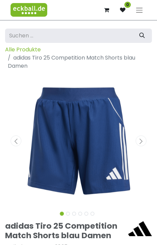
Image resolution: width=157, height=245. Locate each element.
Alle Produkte (23, 49)
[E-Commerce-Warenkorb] (106, 10)
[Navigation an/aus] (139, 10)
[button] (16, 140)
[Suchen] (142, 36)
